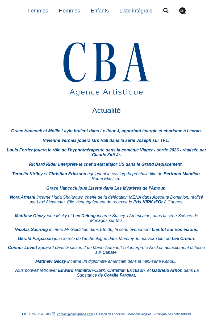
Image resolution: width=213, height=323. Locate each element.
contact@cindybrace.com (75, 314)
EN (182, 10)
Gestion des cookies (110, 314)
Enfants (100, 11)
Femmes (37, 11)
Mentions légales (140, 314)
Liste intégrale (136, 11)
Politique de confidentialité (172, 314)
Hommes (69, 11)
